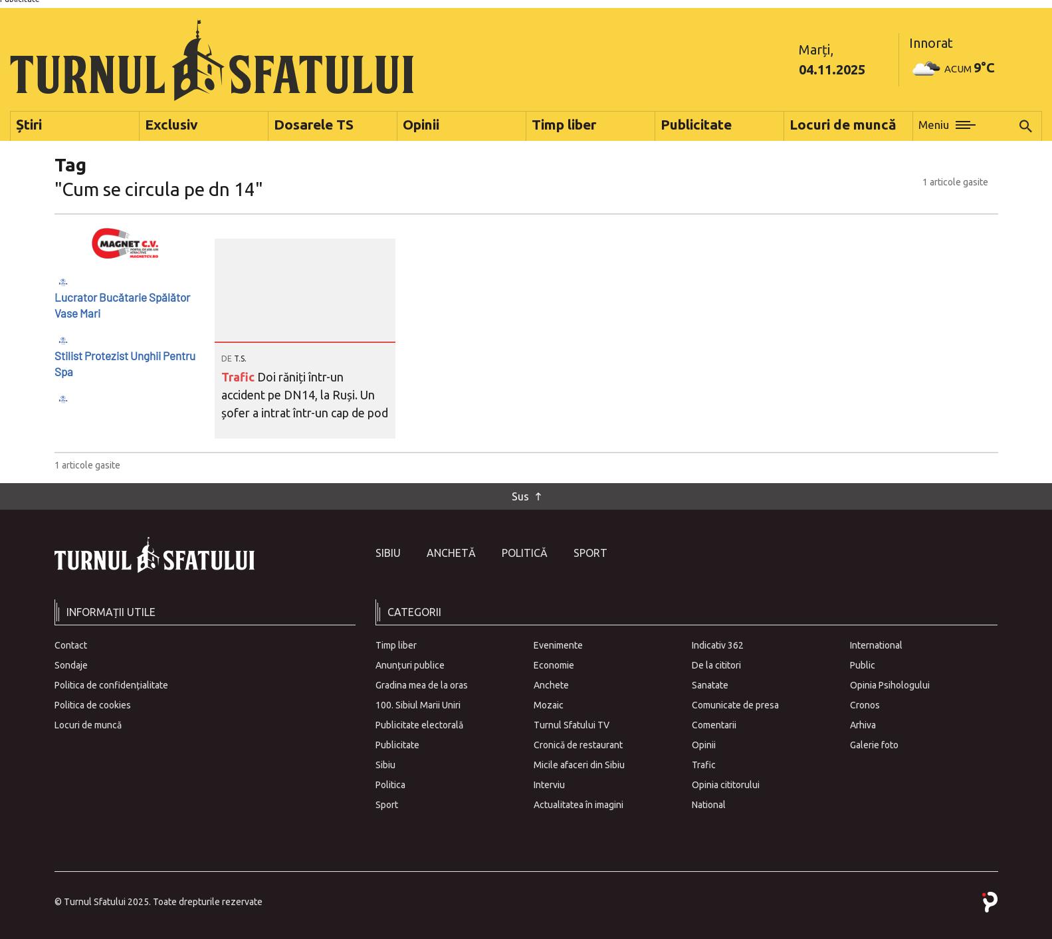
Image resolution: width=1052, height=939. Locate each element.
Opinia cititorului (726, 785)
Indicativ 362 (718, 645)
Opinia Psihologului (890, 685)
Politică (525, 553)
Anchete (551, 685)
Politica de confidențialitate (111, 685)
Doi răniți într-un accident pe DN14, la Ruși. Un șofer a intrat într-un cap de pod (304, 394)
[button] (947, 126)
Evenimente (558, 645)
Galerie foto (874, 745)
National (709, 804)
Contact (70, 645)
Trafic (239, 376)
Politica (390, 785)
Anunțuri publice (410, 665)
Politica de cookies (92, 705)
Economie (554, 665)
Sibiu (388, 553)
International (876, 645)
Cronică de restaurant (578, 745)
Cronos (865, 705)
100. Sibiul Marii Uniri (418, 705)
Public (862, 665)
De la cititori (716, 665)
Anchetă (451, 553)
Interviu (549, 785)
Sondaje (71, 665)
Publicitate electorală (419, 725)
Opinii (704, 745)
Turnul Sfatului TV (571, 725)
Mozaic (549, 705)
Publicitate (397, 745)
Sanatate (710, 685)
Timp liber (396, 645)
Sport (590, 553)
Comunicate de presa (735, 705)
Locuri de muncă (88, 725)
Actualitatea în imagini (578, 804)
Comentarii (714, 725)
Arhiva (863, 725)
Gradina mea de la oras (421, 685)
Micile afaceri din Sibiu (579, 765)
